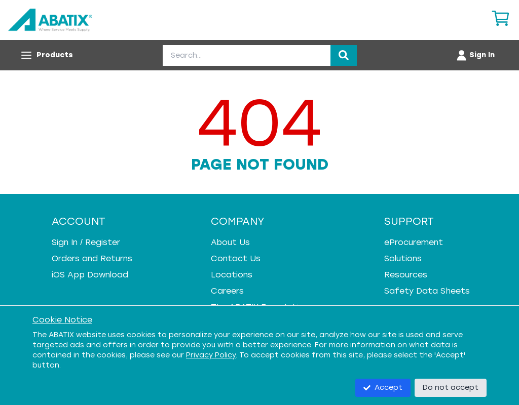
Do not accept (450, 387)
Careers (227, 291)
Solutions (403, 258)
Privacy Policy (211, 355)
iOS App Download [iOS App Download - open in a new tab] (90, 274)
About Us (230, 242)
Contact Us (236, 258)
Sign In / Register (86, 242)
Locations (231, 274)
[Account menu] (475, 55)
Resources (405, 274)
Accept (382, 387)
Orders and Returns (92, 258)
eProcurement (413, 242)
